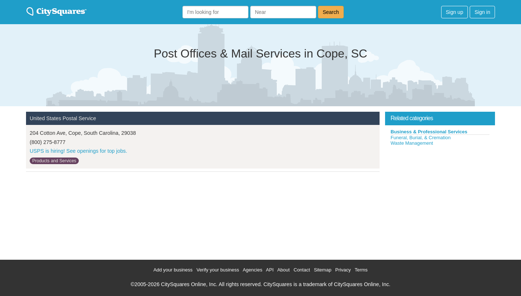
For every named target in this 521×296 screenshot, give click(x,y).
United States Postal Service (63, 118)
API (270, 270)
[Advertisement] (440, 201)
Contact (301, 270)
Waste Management (412, 143)
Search (331, 12)
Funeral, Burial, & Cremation (421, 137)
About (283, 270)
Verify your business (217, 270)
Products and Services (54, 160)
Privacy (343, 270)
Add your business (173, 270)
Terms (361, 270)
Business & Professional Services (429, 131)
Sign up (454, 12)
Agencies (252, 270)
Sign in (482, 12)
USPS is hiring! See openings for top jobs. (78, 151)
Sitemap (323, 270)
